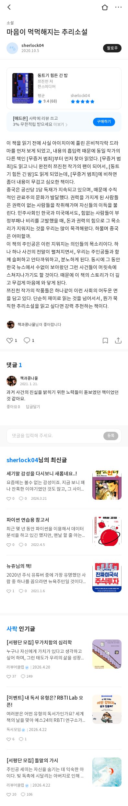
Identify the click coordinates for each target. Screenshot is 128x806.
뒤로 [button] (9, 7)
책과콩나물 (29, 370)
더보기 (118, 7)
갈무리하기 (105, 332)
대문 (104, 7)
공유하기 (118, 332)
